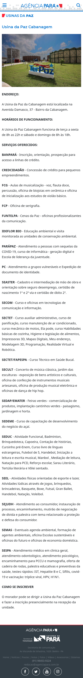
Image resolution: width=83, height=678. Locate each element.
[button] (3, 5)
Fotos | (44, 657)
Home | (7, 657)
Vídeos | (52, 657)
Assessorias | (64, 657)
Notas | (35, 657)
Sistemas (75, 657)
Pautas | (26, 657)
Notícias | (16, 657)
